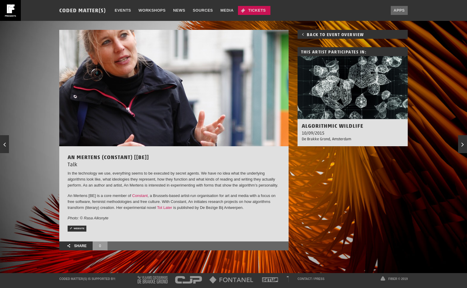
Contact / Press (311, 279)
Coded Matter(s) (82, 10)
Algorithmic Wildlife (332, 126)
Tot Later (164, 207)
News (179, 10)
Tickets (257, 10)
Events (123, 10)
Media (227, 10)
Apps (399, 10)
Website (77, 228)
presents (10, 16)
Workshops (152, 10)
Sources (203, 10)
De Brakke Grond (316, 139)
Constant (140, 195)
